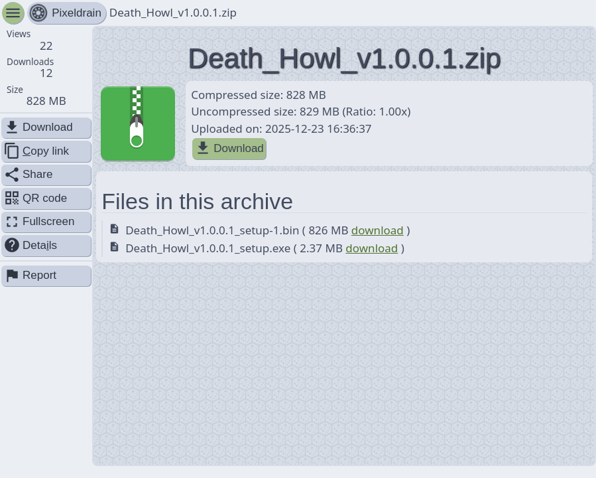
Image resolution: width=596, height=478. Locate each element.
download (377, 230)
